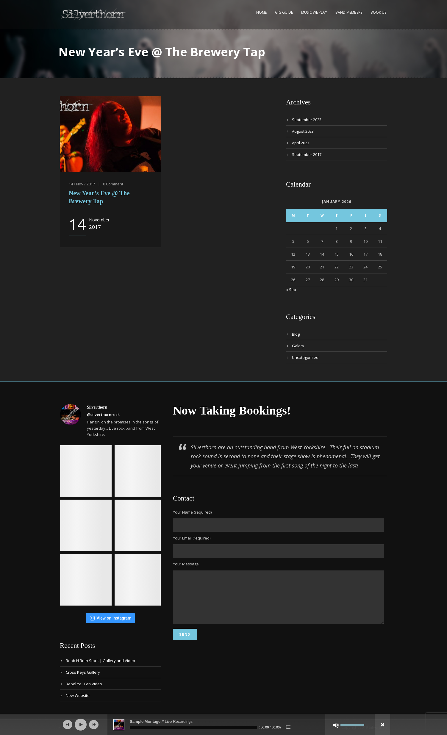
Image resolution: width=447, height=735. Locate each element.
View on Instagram (111, 618)
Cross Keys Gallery (83, 672)
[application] (223, 724)
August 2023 (303, 131)
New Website (78, 695)
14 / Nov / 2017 (82, 184)
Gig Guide (284, 12)
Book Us (378, 12)
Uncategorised (305, 357)
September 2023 (306, 119)
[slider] (193, 727)
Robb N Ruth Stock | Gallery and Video (100, 660)
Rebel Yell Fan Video (84, 683)
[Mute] (336, 725)
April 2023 (300, 143)
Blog (296, 334)
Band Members (348, 12)
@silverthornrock (103, 414)
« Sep (291, 289)
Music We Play (314, 12)
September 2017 (306, 154)
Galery (298, 345)
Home (261, 12)
